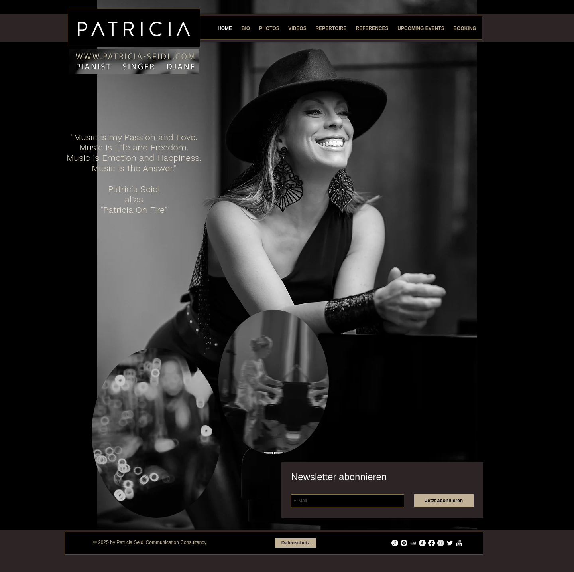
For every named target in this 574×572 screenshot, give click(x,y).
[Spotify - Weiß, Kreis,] (404, 543)
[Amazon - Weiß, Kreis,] (422, 543)
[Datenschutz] (295, 543)
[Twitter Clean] (449, 543)
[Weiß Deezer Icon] (413, 543)
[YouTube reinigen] (459, 543)
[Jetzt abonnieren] (444, 500)
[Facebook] (431, 543)
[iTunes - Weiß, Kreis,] (394, 543)
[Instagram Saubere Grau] (440, 543)
